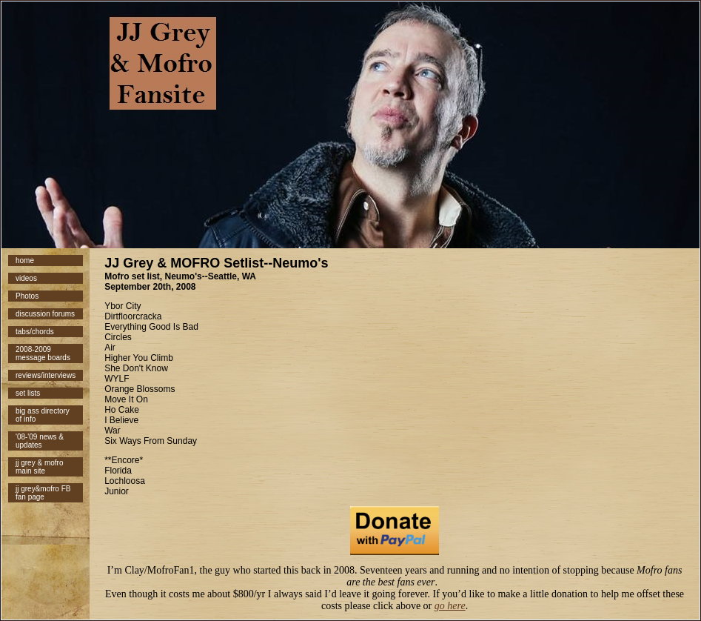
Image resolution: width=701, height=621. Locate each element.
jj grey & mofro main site (39, 467)
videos (26, 278)
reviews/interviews (46, 375)
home (25, 260)
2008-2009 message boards (43, 353)
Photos (27, 296)
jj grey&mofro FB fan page (43, 493)
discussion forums (45, 314)
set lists (28, 393)
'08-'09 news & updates (40, 441)
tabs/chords (35, 332)
